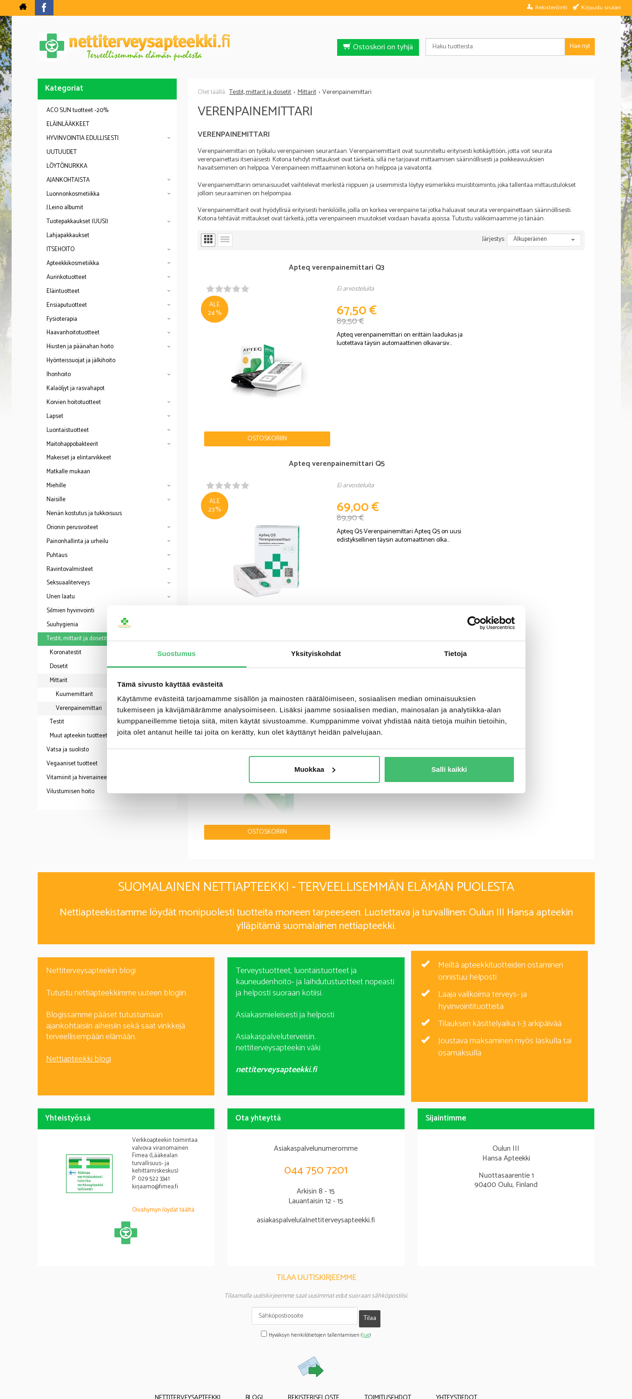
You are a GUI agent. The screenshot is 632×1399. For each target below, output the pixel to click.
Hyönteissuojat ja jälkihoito (81, 360)
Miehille (56, 486)
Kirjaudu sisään (601, 7)
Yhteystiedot (432, 1341)
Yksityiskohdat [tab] (316, 653)
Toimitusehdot (376, 1341)
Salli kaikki (449, 769)
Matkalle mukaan (68, 472)
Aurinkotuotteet (66, 277)
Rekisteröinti (551, 7)
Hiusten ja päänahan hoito (80, 346)
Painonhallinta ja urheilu (77, 541)
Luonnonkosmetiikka (73, 194)
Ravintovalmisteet (70, 569)
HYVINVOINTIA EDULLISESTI (83, 138)
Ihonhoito (59, 374)
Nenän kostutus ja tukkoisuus (84, 513)
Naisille (56, 499)
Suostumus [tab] (176, 653)
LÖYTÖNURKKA (67, 166)
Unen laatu (61, 597)
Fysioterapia (62, 319)
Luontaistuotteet (68, 430)
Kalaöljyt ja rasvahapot (76, 388)
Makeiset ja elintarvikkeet (79, 458)
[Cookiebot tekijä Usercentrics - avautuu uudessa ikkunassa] (474, 623)
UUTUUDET (62, 152)
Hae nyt (580, 46)
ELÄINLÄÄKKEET (68, 124)
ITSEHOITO (60, 249)
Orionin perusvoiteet (72, 527)
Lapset (55, 416)
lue (366, 1280)
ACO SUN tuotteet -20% (77, 110)
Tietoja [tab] (455, 653)
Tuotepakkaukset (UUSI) (77, 221)
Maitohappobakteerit (72, 444)
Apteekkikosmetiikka (73, 263)
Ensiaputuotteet (67, 305)
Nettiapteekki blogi (78, 1009)
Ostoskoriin (230, 364)
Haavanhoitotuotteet (73, 333)
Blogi (266, 1341)
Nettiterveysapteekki (212, 1341)
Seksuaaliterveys (68, 583)
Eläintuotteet (63, 291)
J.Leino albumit (65, 207)
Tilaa (370, 1266)
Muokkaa (314, 769)
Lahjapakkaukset (68, 235)
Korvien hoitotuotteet (74, 402)
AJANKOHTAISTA (68, 180)
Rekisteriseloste (313, 1341)
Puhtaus (57, 555)
